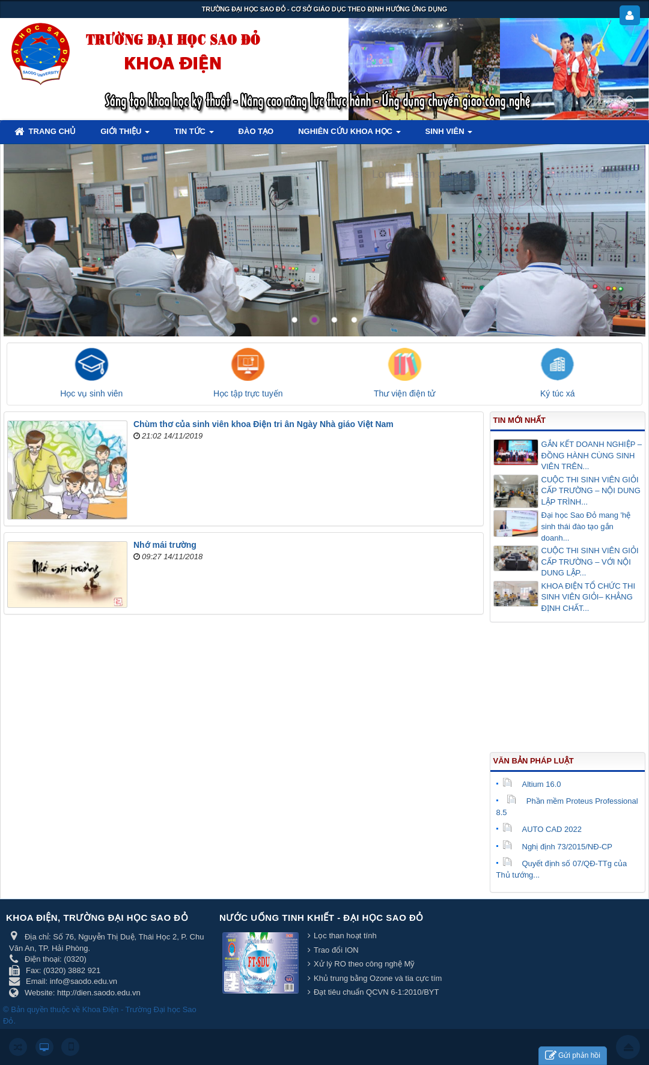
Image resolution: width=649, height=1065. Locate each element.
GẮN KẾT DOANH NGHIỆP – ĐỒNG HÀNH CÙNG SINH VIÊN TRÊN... (591, 455)
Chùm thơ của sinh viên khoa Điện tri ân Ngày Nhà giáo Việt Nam (263, 424)
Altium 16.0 (531, 784)
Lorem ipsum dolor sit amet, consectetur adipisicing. (497, 174)
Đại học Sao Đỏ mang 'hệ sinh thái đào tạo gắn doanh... (586, 526)
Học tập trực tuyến (247, 393)
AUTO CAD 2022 (542, 829)
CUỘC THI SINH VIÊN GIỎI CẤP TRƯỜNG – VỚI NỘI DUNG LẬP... (590, 561)
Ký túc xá (557, 393)
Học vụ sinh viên (91, 393)
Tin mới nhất (519, 420)
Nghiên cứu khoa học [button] (349, 135)
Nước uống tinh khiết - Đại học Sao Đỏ (321, 917)
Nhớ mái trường (165, 545)
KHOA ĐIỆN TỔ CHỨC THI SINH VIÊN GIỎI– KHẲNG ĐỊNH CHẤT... (588, 597)
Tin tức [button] (194, 135)
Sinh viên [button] (449, 135)
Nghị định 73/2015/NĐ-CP (557, 846)
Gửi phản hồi (572, 1055)
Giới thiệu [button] (125, 135)
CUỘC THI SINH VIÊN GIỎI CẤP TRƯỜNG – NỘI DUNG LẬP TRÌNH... (591, 490)
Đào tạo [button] (256, 131)
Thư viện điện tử (404, 393)
